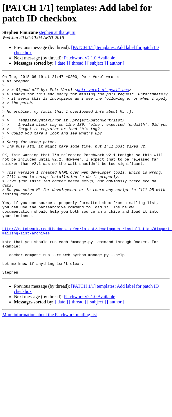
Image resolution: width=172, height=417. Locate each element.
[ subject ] (96, 63)
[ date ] (61, 63)
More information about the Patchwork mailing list (49, 354)
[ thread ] (77, 63)
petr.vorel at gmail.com (103, 93)
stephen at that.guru (57, 32)
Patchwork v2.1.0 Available (89, 57)
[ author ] (115, 63)
